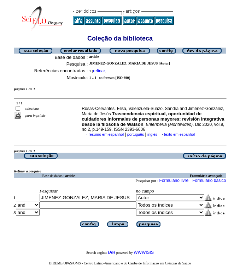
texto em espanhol (179, 134)
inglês (152, 134)
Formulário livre (174, 180)
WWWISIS (144, 252)
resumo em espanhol (106, 134)
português (135, 134)
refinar (99, 70)
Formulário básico (209, 180)
